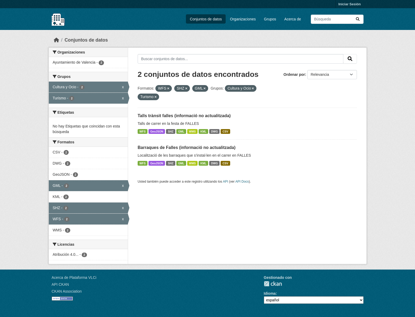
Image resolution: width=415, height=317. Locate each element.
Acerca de (292, 19)
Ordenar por (294, 74)
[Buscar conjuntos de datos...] (337, 19)
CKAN (273, 284)
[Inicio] (56, 40)
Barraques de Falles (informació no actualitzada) (186, 147)
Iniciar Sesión (349, 4)
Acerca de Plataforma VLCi (74, 277)
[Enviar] (357, 19)
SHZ (170, 131)
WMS (192, 131)
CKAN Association (67, 291)
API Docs (242, 181)
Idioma (270, 293)
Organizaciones (243, 19)
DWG (214, 131)
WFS (142, 131)
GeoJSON (156, 131)
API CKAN (60, 284)
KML (203, 131)
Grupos (270, 19)
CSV (225, 131)
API (225, 181)
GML (181, 131)
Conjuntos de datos (206, 19)
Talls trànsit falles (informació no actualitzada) (184, 115)
